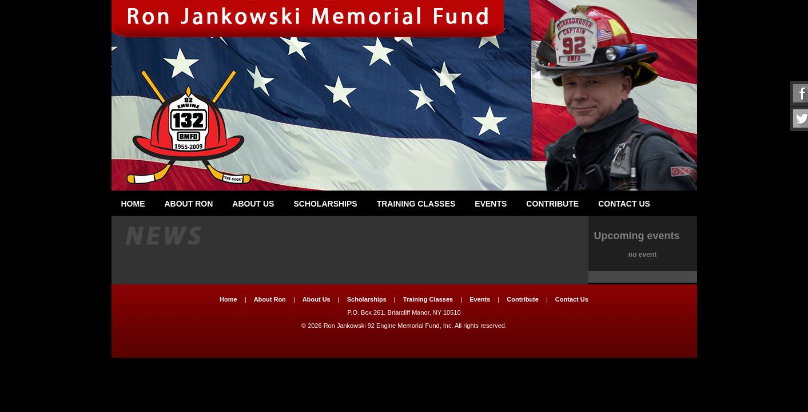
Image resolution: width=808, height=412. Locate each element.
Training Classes (416, 203)
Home (133, 203)
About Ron (189, 203)
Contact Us (624, 203)
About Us (253, 203)
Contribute (552, 203)
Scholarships (325, 203)
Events (491, 203)
